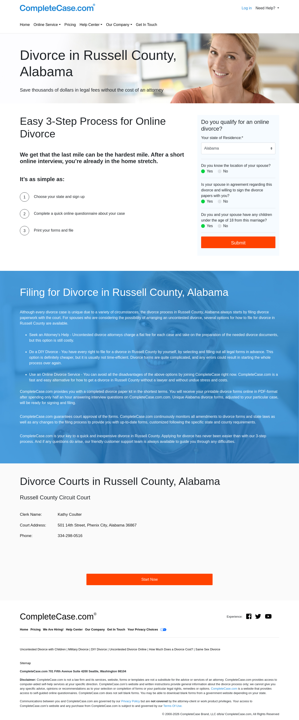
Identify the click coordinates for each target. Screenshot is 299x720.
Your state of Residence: (222, 138)
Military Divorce (78, 649)
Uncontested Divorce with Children (43, 649)
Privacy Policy (130, 701)
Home (25, 25)
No (225, 171)
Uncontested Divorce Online (128, 649)
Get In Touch (146, 25)
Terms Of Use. (172, 706)
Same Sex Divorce (208, 649)
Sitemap (25, 663)
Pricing (70, 25)
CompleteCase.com (58, 616)
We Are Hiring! (53, 629)
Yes (210, 171)
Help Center (90, 25)
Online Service (46, 25)
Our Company (117, 25)
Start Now (149, 579)
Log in (247, 8)
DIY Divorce (99, 649)
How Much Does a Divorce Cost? (171, 649)
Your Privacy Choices (143, 629)
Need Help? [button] (266, 8)
